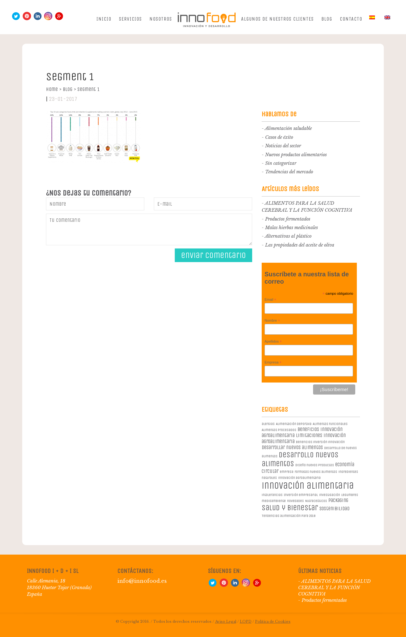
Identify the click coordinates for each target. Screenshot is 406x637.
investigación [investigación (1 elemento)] (329, 495)
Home (54, 89)
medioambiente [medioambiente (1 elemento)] (274, 501)
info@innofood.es (142, 581)
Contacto (351, 19)
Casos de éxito (279, 137)
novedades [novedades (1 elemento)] (295, 501)
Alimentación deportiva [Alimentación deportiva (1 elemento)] (293, 424)
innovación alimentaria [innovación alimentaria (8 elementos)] (308, 485)
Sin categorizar (280, 163)
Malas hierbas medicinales (291, 227)
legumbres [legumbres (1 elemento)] (349, 495)
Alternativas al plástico (288, 236)
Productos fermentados (287, 219)
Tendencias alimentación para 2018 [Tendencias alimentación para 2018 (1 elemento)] (288, 516)
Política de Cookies (273, 621)
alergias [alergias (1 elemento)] (268, 424)
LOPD (246, 621)
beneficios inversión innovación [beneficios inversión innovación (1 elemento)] (320, 442)
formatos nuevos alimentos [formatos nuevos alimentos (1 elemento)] (316, 472)
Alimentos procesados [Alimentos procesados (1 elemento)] (279, 430)
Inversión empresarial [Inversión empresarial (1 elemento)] (301, 495)
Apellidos (273, 341)
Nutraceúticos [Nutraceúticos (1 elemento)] (316, 501)
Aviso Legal (225, 621)
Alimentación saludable (288, 128)
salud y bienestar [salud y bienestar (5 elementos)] (290, 507)
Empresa (273, 362)
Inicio (103, 19)
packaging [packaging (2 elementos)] (338, 500)
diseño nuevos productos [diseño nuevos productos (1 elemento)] (314, 465)
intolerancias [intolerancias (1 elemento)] (272, 495)
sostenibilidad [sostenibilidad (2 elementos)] (334, 508)
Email (270, 300)
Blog (326, 19)
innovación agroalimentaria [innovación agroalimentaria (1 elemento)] (299, 478)
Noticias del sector (283, 146)
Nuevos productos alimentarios (296, 155)
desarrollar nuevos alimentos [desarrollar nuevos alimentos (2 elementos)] (292, 447)
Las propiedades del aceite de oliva (299, 245)
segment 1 (88, 89)
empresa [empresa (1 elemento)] (286, 472)
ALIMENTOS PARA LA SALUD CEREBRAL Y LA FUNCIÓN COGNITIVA (334, 587)
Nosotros (160, 19)
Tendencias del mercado (289, 172)
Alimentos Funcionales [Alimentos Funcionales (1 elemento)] (330, 424)
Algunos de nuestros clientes (277, 19)
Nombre (272, 320)
